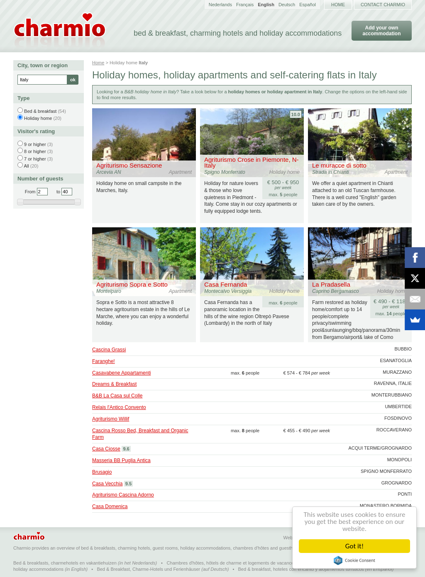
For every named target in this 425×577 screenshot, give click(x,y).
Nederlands (220, 4)
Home (338, 4)
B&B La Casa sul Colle (117, 396)
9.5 (128, 483)
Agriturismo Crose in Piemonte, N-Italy (251, 162)
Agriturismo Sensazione (129, 165)
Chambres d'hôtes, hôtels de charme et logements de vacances (231, 562)
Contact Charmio (383, 4)
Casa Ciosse (106, 449)
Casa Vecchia (107, 484)
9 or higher (35, 144)
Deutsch (286, 4)
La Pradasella (331, 284)
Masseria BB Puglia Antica (121, 460)
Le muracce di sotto (339, 165)
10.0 (295, 114)
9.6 (126, 448)
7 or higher (35, 158)
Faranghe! (103, 361)
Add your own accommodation (381, 31)
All (26, 165)
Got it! (354, 546)
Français (245, 4)
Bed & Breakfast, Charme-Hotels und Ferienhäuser (148, 569)
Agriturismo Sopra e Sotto (132, 284)
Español (307, 4)
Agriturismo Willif (110, 419)
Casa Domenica (109, 506)
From (30, 191)
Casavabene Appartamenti (121, 373)
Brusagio (102, 472)
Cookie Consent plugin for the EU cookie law (354, 560)
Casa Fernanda (225, 284)
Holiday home (38, 118)
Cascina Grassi (109, 350)
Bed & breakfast (40, 111)
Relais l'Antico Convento (119, 407)
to (58, 191)
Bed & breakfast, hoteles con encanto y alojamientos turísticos (301, 569)
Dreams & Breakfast (114, 384)
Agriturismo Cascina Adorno (123, 495)
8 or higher (35, 151)
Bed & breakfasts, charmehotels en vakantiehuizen (65, 562)
